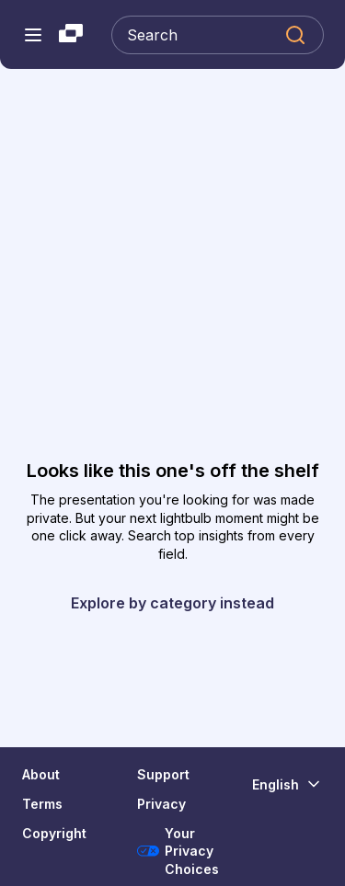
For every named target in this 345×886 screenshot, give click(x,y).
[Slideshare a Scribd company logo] (71, 35)
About (41, 774)
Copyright (54, 833)
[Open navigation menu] (33, 35)
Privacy (161, 804)
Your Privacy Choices (178, 851)
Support (163, 774)
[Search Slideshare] (217, 35)
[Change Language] (287, 784)
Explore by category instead (172, 603)
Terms (42, 804)
